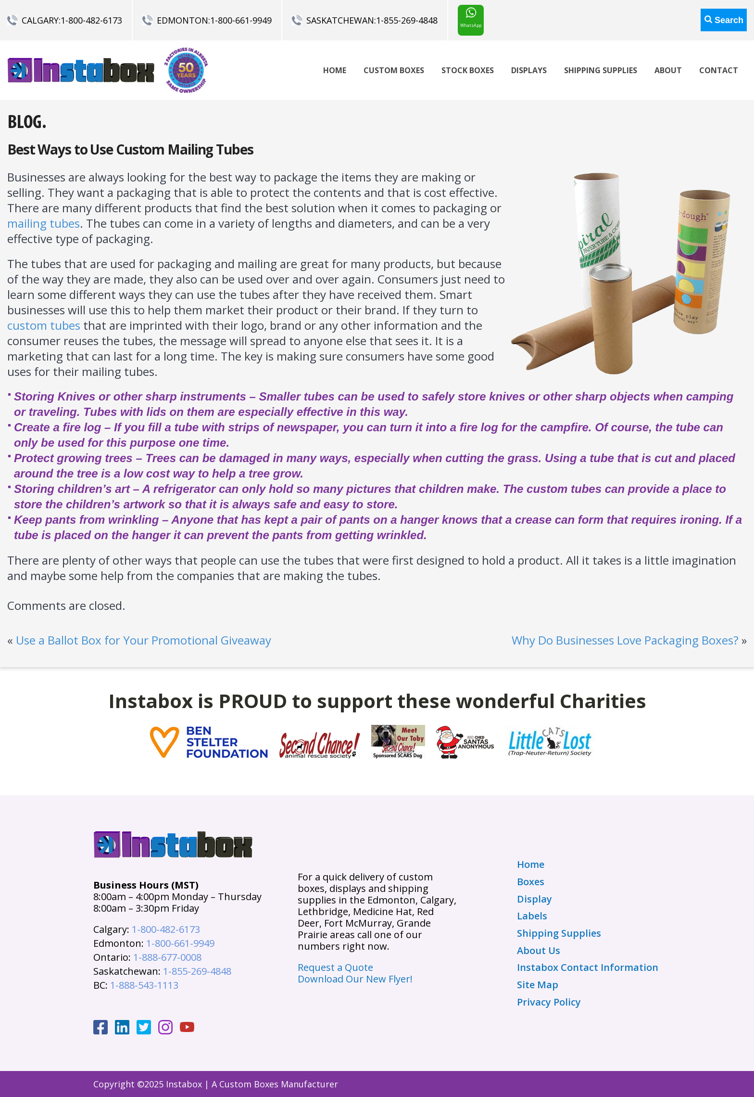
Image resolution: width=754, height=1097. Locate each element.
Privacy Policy (549, 1002)
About (668, 70)
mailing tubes (43, 223)
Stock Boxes (467, 70)
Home (334, 70)
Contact (718, 70)
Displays (529, 70)
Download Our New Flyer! (355, 978)
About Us (538, 950)
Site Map (537, 985)
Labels (532, 916)
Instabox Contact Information (587, 967)
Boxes (530, 882)
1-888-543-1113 (144, 985)
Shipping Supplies (600, 70)
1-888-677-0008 (167, 957)
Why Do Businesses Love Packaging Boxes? (625, 640)
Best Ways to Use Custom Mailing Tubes (130, 149)
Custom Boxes (394, 70)
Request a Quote (335, 967)
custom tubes (43, 325)
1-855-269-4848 (407, 20)
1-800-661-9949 (241, 20)
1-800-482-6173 (91, 20)
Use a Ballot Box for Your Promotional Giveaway (143, 640)
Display (534, 899)
